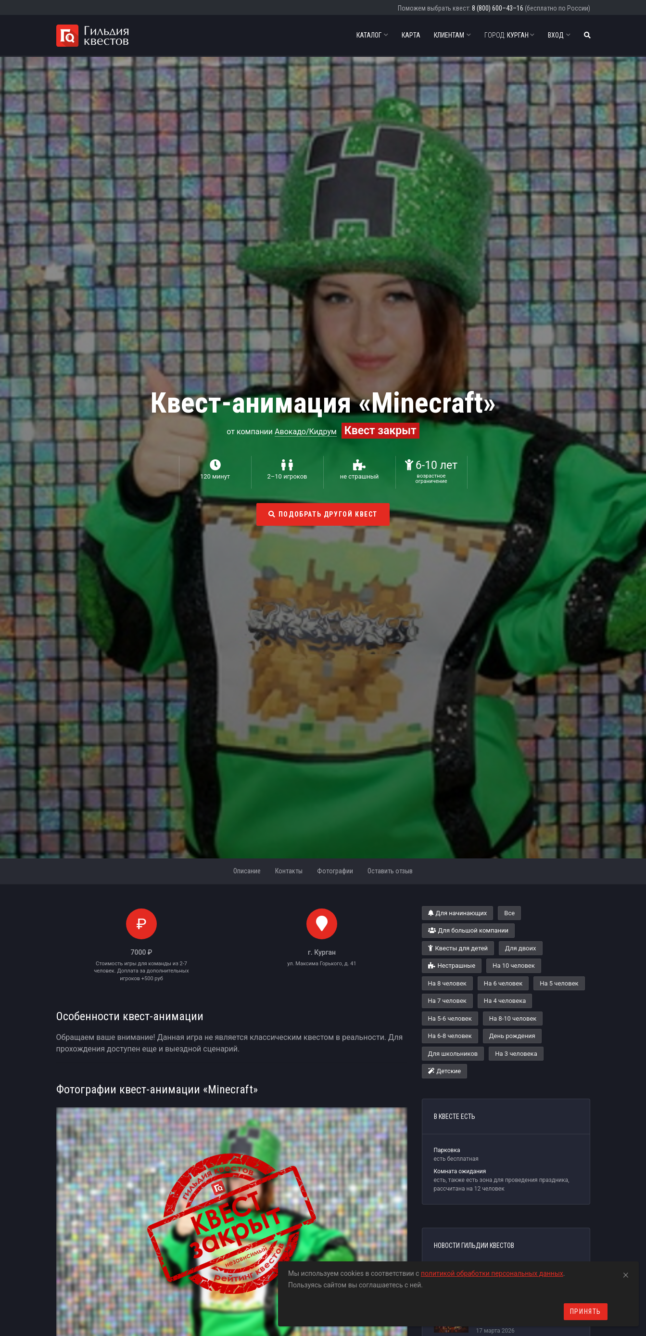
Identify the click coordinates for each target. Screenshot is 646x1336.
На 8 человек (447, 983)
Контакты (289, 871)
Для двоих (520, 948)
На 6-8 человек (450, 1035)
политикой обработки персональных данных (492, 1273)
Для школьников (453, 1053)
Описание (247, 871)
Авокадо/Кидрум (306, 431)
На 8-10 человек (513, 1018)
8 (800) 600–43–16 (497, 8)
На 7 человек (447, 1000)
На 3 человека (516, 1053)
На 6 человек (503, 983)
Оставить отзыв (390, 871)
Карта (411, 35)
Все (509, 913)
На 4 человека (505, 1000)
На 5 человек (559, 983)
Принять (585, 1311)
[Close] (625, 1273)
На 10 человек (514, 965)
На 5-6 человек (450, 1018)
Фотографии (335, 871)
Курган (509, 35)
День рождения (512, 1035)
